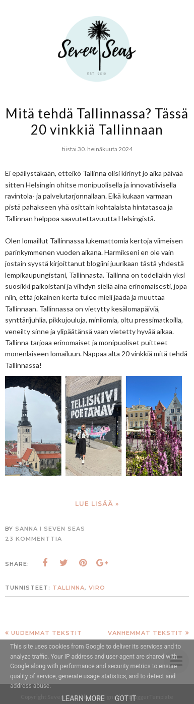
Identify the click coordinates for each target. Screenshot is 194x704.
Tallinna (68, 587)
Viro (97, 587)
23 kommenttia (33, 538)
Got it (126, 698)
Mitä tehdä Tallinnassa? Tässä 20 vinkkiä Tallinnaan (97, 121)
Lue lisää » (97, 503)
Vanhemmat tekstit (145, 632)
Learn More (83, 698)
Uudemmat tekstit (46, 632)
